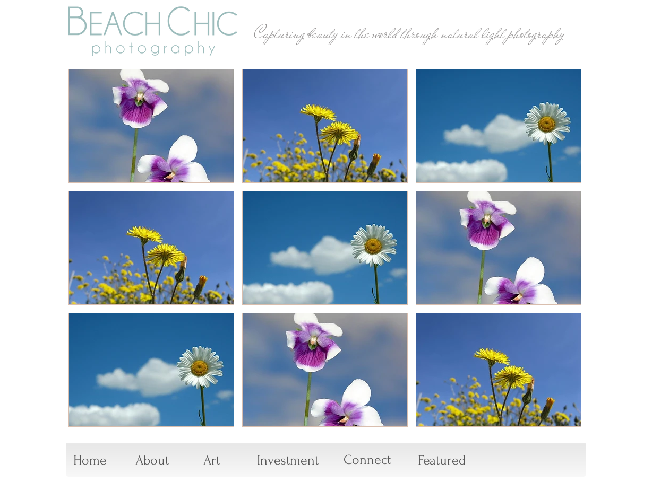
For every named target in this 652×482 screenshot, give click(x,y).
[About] (152, 461)
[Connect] (367, 460)
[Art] (211, 461)
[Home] (90, 461)
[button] (151, 126)
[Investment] (287, 461)
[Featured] (441, 461)
